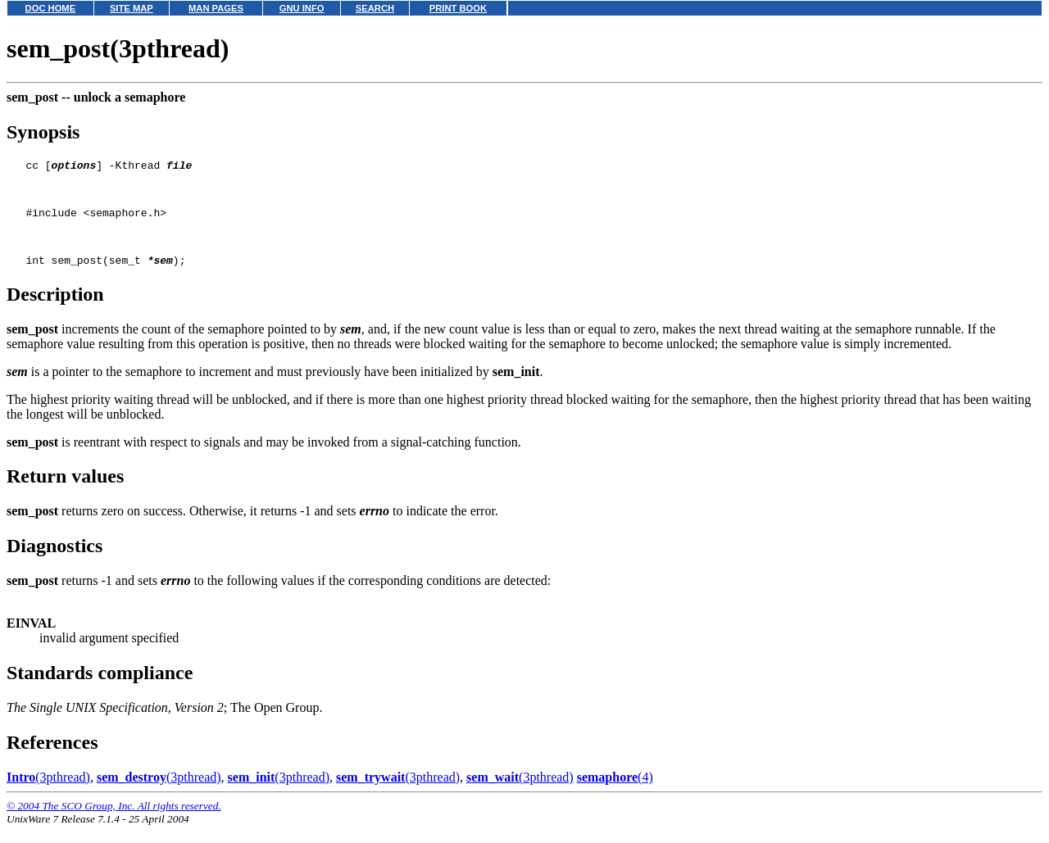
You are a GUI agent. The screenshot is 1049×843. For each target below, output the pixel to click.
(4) (615, 794)
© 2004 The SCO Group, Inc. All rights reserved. (114, 823)
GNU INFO (302, 8)
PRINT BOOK (458, 8)
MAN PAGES (215, 8)
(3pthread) (48, 794)
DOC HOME (50, 8)
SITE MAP (131, 8)
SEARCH (375, 8)
